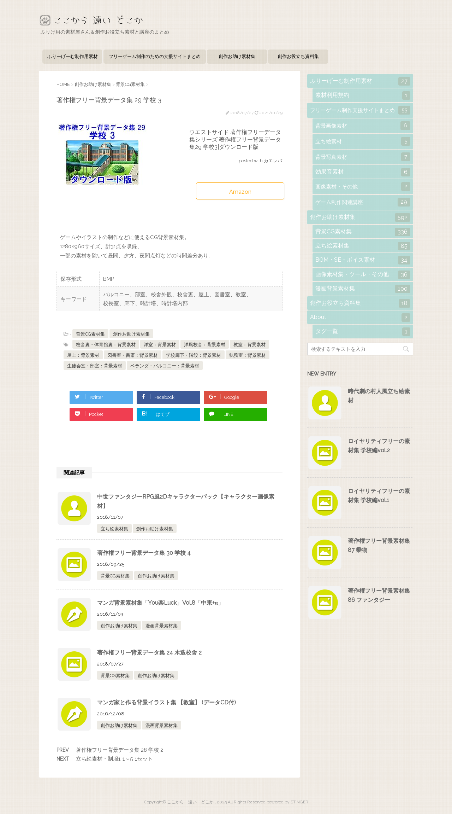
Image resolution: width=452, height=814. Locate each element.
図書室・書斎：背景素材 (132, 355)
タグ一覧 (362, 331)
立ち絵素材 (362, 141)
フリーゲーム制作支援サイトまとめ (360, 110)
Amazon (240, 191)
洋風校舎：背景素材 (204, 344)
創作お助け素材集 (237, 56)
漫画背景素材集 (161, 625)
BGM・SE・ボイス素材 (362, 260)
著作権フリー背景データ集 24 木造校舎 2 (149, 652)
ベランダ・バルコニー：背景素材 (164, 365)
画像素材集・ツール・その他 (362, 275)
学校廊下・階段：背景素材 (193, 355)
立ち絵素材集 (114, 528)
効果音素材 (362, 172)
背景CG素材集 (90, 334)
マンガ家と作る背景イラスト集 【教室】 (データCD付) (166, 702)
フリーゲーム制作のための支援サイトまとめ (155, 56)
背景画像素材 (362, 125)
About (360, 317)
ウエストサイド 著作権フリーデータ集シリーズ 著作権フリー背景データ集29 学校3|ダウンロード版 (235, 139)
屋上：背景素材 (83, 355)
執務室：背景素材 (247, 355)
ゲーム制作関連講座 (362, 202)
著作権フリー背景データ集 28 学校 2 (119, 750)
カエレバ (273, 160)
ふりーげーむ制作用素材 (72, 56)
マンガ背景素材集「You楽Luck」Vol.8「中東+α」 (160, 602)
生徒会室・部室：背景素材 (94, 365)
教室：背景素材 (249, 344)
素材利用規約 (362, 95)
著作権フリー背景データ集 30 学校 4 (144, 553)
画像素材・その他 (362, 186)
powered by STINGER (287, 802)
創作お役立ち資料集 (298, 56)
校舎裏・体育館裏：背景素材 (106, 344)
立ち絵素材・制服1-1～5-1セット (114, 759)
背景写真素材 (362, 156)
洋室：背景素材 (160, 344)
